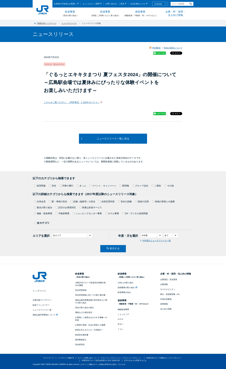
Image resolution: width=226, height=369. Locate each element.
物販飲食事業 (123, 309)
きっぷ (81, 185)
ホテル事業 (112, 213)
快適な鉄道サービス (90, 207)
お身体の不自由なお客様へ (65, 4)
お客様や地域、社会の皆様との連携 (90, 325)
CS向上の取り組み (125, 283)
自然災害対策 (107, 201)
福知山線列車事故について (45, 315)
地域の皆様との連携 (163, 201)
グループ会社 (140, 185)
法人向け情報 (166, 309)
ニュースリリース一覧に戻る (113, 138)
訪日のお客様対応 (66, 207)
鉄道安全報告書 (81, 335)
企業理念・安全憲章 (168, 279)
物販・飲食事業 (43, 213)
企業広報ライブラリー (42, 300)
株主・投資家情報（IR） (170, 294)
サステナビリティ (167, 289)
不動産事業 (62, 213)
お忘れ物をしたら (137, 4)
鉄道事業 (70, 13)
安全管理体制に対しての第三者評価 (90, 295)
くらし (120, 329)
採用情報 (164, 304)
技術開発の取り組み (127, 287)
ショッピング (123, 314)
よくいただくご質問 (91, 4)
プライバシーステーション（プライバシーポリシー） (121, 358)
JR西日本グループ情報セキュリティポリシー (163, 358)
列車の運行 (66, 185)
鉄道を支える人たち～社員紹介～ (89, 330)
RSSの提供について (173, 48)
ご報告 (156, 185)
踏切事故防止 (80, 340)
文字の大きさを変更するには (135, 360)
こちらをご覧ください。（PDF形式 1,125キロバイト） (72, 102)
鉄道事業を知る (124, 292)
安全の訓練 (125, 201)
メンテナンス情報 (65, 358)
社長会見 (40, 201)
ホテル (120, 319)
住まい (120, 324)
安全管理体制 (80, 290)
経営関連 (40, 185)
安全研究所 (80, 344)
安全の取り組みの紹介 (84, 308)
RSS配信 (156, 48)
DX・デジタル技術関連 (135, 213)
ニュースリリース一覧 (42, 310)
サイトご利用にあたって (87, 358)
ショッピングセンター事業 (87, 213)
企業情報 (164, 284)
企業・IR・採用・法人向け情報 (175, 13)
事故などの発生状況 (83, 312)
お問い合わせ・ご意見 (114, 4)
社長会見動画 (166, 299)
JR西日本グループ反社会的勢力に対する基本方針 (101, 360)
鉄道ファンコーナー (41, 305)
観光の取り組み (43, 207)
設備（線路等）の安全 (82, 201)
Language (158, 4)
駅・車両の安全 (58, 201)
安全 (52, 185)
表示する (115, 248)
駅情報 (124, 185)
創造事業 (140, 13)
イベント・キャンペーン (102, 185)
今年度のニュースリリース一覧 (156, 240)
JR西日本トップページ (46, 23)
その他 (169, 185)
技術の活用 (142, 201)
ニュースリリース (69, 23)
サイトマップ (48, 358)
